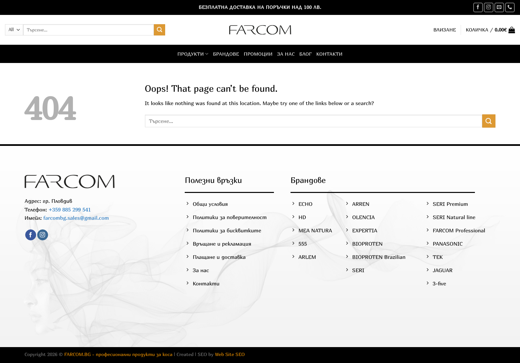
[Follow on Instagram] (488, 7)
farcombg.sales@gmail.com (76, 217)
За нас (286, 54)
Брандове (226, 54)
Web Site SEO (230, 354)
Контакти (329, 54)
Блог (305, 54)
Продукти (192, 54)
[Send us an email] (499, 7)
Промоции (258, 54)
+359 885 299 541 (69, 209)
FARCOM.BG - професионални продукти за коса (118, 354)
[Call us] (510, 7)
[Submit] (159, 29)
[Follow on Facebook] (478, 7)
